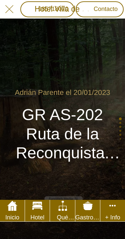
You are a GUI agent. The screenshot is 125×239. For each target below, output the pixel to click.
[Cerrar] (9, 9)
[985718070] (47, 9)
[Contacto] (100, 9)
